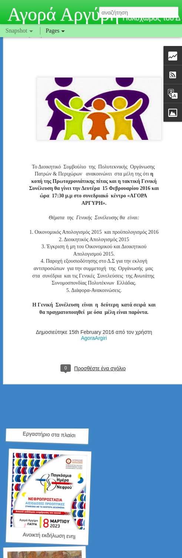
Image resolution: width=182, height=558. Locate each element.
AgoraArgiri (94, 294)
